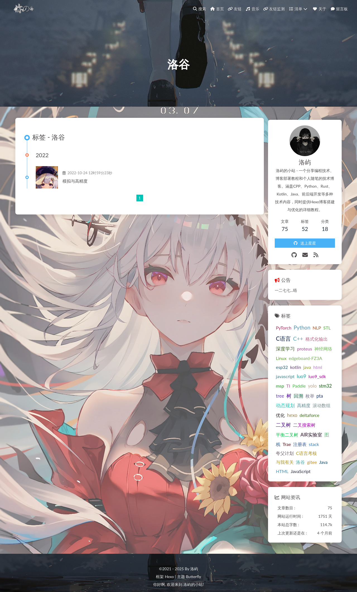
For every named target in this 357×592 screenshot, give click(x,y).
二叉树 (322, 401)
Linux (274, 353)
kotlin (274, 363)
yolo (325, 372)
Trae (310, 420)
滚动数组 (315, 392)
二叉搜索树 (280, 411)
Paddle (312, 372)
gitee (305, 438)
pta (327, 382)
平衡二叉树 (304, 411)
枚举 (317, 382)
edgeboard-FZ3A (298, 353)
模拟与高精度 (77, 187)
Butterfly (193, 555)
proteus (297, 344)
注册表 (323, 420)
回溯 (306, 382)
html (296, 363)
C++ (291, 334)
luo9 (328, 363)
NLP (309, 323)
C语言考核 (311, 430)
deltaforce (302, 401)
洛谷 (293, 438)
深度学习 (278, 344)
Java (316, 438)
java (286, 363)
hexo (285, 402)
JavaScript (293, 447)
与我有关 (278, 438)
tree (288, 382)
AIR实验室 (279, 420)
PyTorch (276, 323)
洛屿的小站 (193, 563)
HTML (275, 447)
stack (274, 430)
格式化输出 (309, 334)
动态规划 (278, 392)
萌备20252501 (179, 575)
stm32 (275, 382)
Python (294, 322)
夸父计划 (290, 430)
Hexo (169, 555)
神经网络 (316, 344)
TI (301, 372)
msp (293, 372)
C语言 (276, 333)
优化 (273, 401)
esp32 (323, 353)
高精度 (296, 392)
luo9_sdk (277, 372)
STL (320, 323)
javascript (312, 363)
